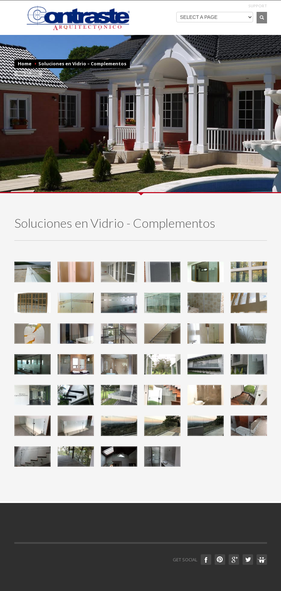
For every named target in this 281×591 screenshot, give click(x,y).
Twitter (248, 559)
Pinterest (220, 559)
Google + (234, 559)
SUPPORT (258, 5)
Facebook (206, 559)
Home (24, 63)
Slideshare (262, 559)
